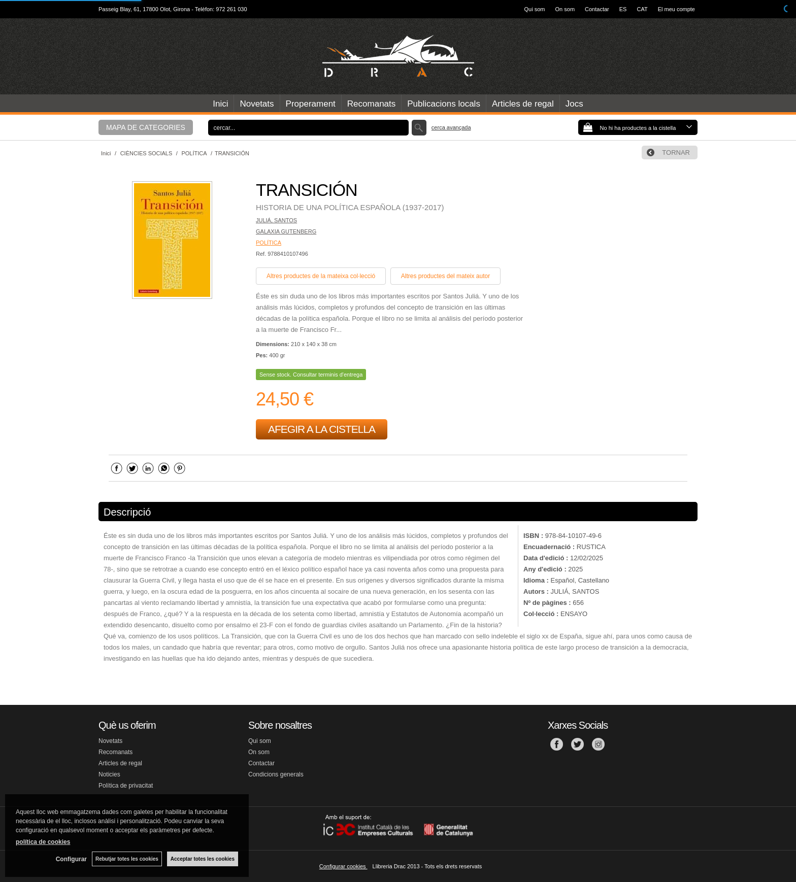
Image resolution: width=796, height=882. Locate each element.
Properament (311, 104)
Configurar (71, 859)
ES (623, 9)
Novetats (257, 104)
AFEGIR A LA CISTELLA (321, 429)
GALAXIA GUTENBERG (286, 231)
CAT (642, 9)
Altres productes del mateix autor (445, 276)
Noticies (109, 774)
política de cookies (43, 841)
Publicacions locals (443, 104)
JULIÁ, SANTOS (276, 220)
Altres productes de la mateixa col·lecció (321, 276)
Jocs (574, 104)
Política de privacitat (125, 785)
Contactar (597, 9)
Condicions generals (276, 774)
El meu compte (676, 9)
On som (565, 9)
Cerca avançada (451, 127)
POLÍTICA (268, 243)
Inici (220, 104)
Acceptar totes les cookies (203, 859)
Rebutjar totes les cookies (126, 859)
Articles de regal (523, 104)
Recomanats (371, 104)
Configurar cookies (343, 866)
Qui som (534, 9)
